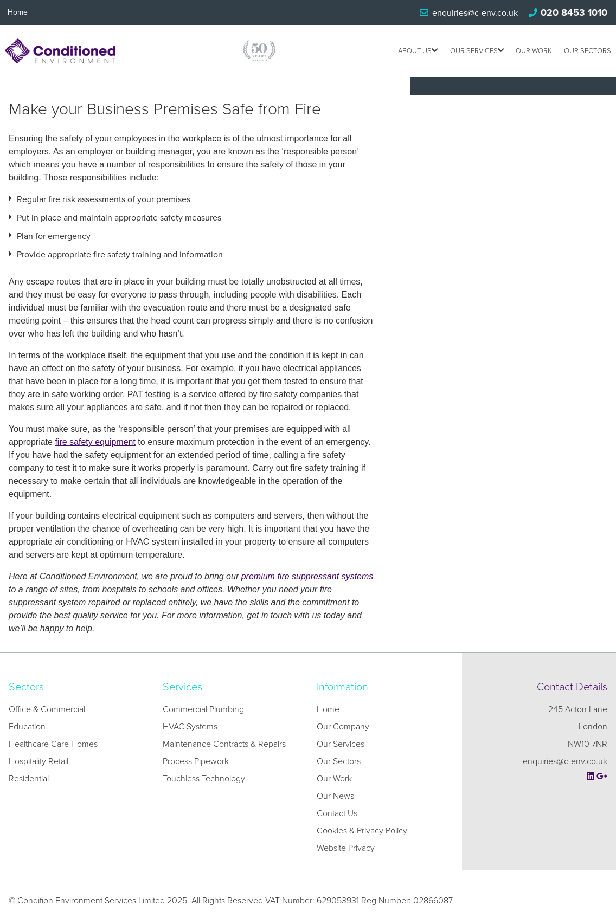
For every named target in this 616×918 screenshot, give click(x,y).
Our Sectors (587, 51)
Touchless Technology (204, 778)
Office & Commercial (47, 709)
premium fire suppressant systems (306, 576)
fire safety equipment (95, 442)
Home (18, 12)
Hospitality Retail (38, 761)
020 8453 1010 (574, 12)
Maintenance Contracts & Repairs (224, 744)
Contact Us (337, 813)
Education (27, 726)
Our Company (343, 726)
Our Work (534, 51)
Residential (29, 778)
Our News (335, 796)
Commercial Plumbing (203, 709)
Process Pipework (196, 761)
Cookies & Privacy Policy (362, 830)
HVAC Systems (190, 726)
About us (418, 51)
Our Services (477, 51)
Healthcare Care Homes (53, 744)
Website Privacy (346, 848)
